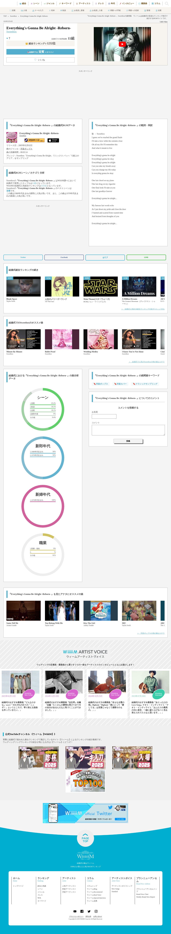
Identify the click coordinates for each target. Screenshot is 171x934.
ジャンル (41, 892)
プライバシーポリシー (76, 916)
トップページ (18, 886)
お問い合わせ (97, 916)
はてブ (105, 257)
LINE (146, 257)
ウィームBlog (92, 889)
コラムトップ (92, 886)
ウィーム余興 (92, 901)
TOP (5, 16)
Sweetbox (13, 16)
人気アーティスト (69, 886)
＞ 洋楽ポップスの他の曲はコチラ (151, 633)
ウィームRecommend (94, 892)
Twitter (23, 257)
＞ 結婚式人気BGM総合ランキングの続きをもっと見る (143, 309)
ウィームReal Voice (94, 895)
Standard (115, 892)
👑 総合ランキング (40, 43)
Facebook (64, 257)
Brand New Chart (142, 894)
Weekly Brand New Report (145, 897)
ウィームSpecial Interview (96, 898)
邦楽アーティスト (69, 889)
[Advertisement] (85, 94)
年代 (39, 898)
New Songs (115, 889)
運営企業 (88, 916)
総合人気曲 (42, 886)
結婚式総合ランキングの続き (23, 270)
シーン (40, 889)
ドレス (40, 895)
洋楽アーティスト (69, 892)
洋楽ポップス (26, 149)
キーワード (42, 901)
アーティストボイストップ (122, 886)
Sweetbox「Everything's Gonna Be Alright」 (34, 156)
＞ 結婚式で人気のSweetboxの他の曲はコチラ (147, 362)
